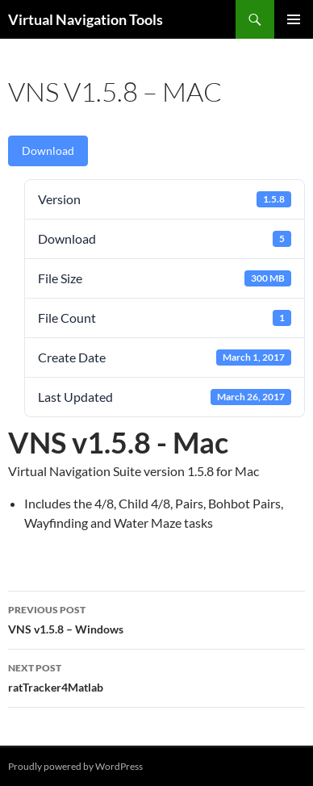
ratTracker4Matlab (156, 676)
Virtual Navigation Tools (85, 19)
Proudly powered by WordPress (75, 766)
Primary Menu (293, 19)
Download (48, 150)
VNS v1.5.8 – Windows (156, 618)
